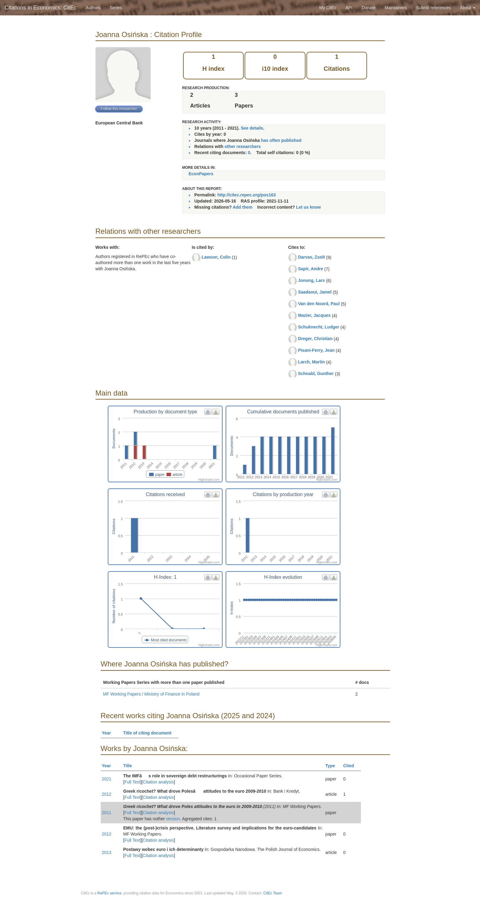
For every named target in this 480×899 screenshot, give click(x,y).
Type (332, 765)
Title (130, 765)
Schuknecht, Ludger (318, 326)
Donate (368, 7)
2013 (106, 852)
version (173, 818)
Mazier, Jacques (314, 315)
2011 (106, 812)
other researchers (242, 146)
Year (109, 732)
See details (252, 128)
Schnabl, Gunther (316, 373)
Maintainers (396, 7)
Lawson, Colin (216, 257)
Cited (351, 765)
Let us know (308, 207)
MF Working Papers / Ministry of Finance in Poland (151, 694)
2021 (106, 778)
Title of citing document (150, 732)
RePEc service (109, 893)
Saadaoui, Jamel (315, 292)
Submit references (433, 7)
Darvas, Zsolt (311, 257)
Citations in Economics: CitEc (41, 8)
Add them (243, 207)
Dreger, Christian (315, 338)
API (349, 7)
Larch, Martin (311, 361)
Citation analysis (158, 782)
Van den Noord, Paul (318, 303)
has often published (281, 140)
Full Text (132, 782)
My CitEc (327, 7)
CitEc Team (272, 893)
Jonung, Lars (311, 280)
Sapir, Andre (310, 268)
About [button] (467, 7)
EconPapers (201, 173)
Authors (93, 7)
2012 (106, 794)
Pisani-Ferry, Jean (316, 350)
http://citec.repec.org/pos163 (246, 194)
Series (116, 7)
